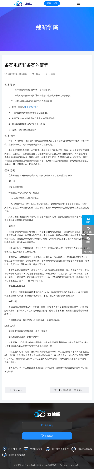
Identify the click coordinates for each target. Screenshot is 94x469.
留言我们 (47, 425)
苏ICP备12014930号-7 (70, 465)
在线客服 (88, 232)
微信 (88, 242)
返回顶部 (88, 251)
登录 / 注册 (52, 3)
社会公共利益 (30, 107)
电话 (88, 222)
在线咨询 (47, 436)
